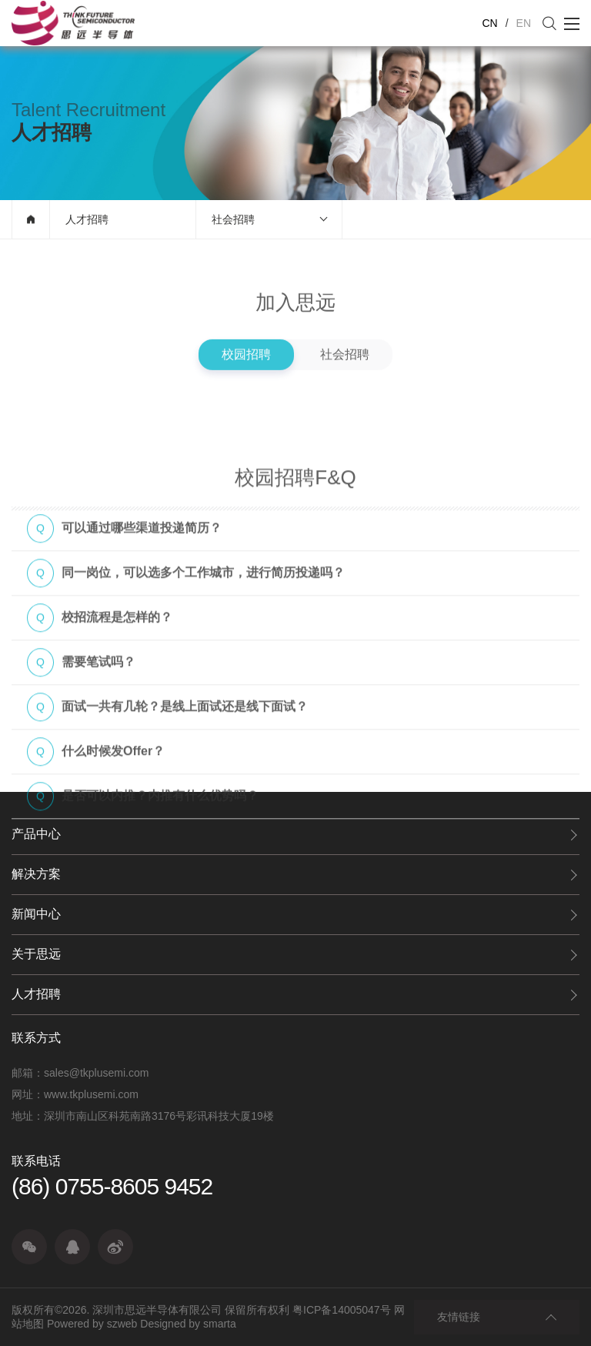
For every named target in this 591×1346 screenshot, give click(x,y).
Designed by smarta (188, 1324)
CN (489, 23)
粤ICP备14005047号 (341, 1310)
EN (523, 23)
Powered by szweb (92, 1324)
